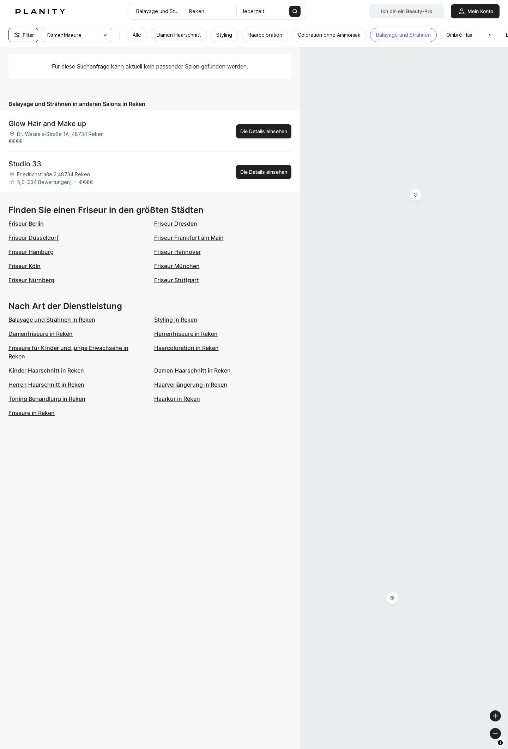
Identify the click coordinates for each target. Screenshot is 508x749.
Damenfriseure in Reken (40, 333)
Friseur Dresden (175, 223)
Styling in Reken (175, 319)
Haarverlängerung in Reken (190, 384)
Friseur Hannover (177, 251)
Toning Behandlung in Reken (46, 398)
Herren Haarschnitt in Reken (46, 384)
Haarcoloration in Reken (186, 347)
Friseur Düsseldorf (33, 237)
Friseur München (177, 265)
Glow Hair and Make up (47, 123)
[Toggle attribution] (500, 742)
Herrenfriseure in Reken (186, 333)
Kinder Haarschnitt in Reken (46, 370)
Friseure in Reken (31, 412)
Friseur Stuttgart (176, 280)
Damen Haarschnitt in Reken (192, 370)
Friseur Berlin (26, 223)
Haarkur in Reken (177, 398)
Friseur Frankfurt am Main (189, 237)
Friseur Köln (24, 265)
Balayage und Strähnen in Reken (51, 319)
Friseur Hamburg (31, 251)
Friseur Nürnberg (31, 280)
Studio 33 (24, 164)
